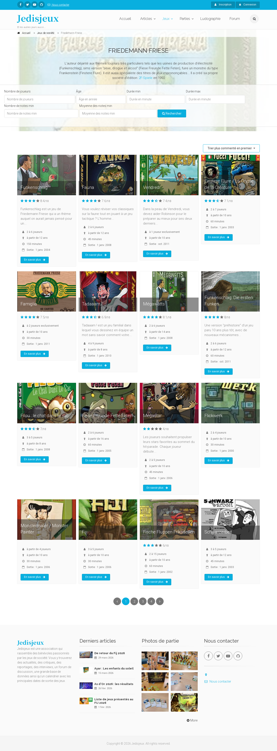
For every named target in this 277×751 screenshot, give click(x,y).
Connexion (247, 4)
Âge (78, 91)
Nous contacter (57, 4)
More (191, 720)
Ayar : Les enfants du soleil (113, 668)
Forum (235, 19)
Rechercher (172, 113)
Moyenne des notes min (95, 106)
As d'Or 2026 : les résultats (113, 684)
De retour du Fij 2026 (109, 653)
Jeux (166, 19)
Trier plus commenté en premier (230, 148)
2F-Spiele (145, 78)
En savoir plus (34, 259)
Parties (185, 19)
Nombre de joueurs (17, 91)
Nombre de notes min (19, 106)
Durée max (193, 91)
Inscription (223, 4)
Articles (146, 19)
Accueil (125, 19)
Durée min (133, 91)
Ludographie (210, 19)
